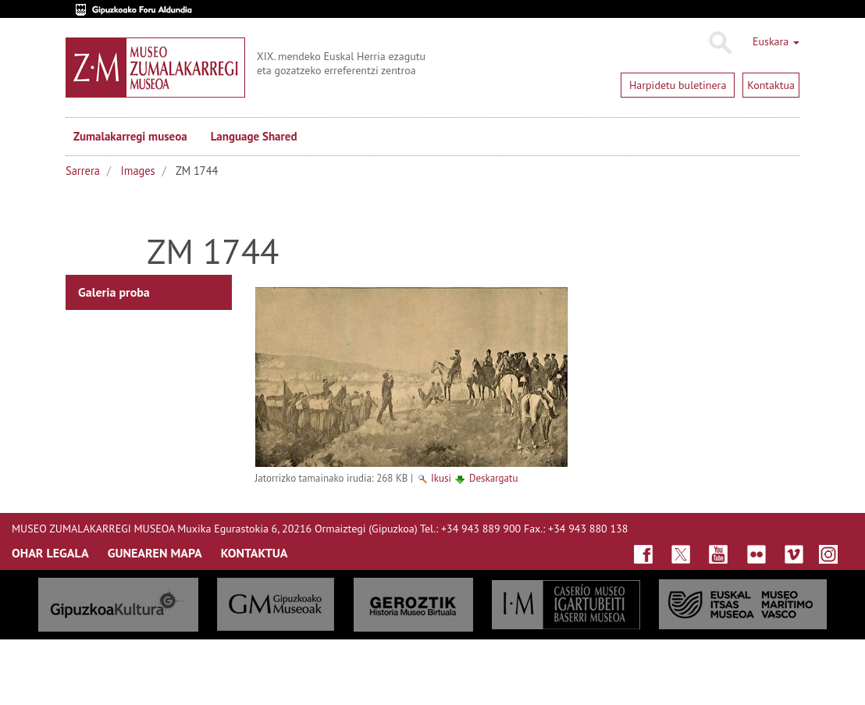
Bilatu (719, 43)
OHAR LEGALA (50, 553)
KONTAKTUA (254, 553)
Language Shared (254, 136)
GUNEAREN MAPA (155, 553)
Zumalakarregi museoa (130, 136)
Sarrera (83, 170)
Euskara (776, 41)
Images (138, 170)
